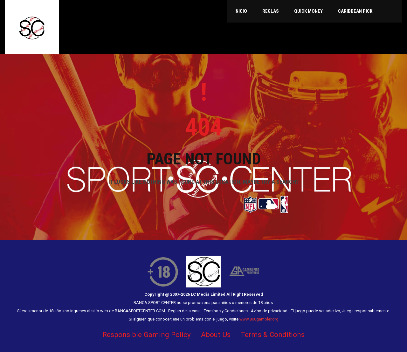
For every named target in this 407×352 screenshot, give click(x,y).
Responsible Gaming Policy (146, 334)
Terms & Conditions (273, 334)
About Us (216, 334)
